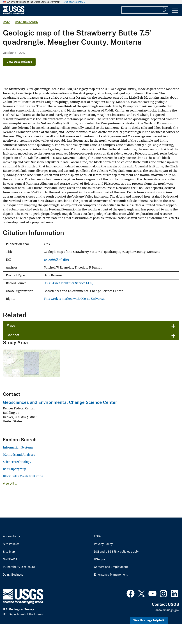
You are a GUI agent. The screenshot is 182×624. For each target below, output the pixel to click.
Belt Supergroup (14, 469)
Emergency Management (111, 574)
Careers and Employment (111, 567)
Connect (13, 335)
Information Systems (18, 447)
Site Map (9, 551)
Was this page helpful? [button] (148, 620)
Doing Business (13, 574)
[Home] (13, 13)
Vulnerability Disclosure (19, 567)
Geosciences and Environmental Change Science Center (60, 402)
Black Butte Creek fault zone (23, 476)
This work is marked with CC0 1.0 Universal (74, 298)
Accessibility (11, 536)
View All (10, 483)
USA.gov (99, 559)
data (6, 21)
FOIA (97, 536)
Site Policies (11, 544)
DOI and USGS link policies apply (116, 551)
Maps (10, 325)
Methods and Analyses (19, 454)
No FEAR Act (11, 559)
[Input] (144, 10)
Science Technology (17, 462)
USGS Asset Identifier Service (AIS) (68, 283)
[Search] (164, 10)
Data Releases (26, 21)
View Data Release (19, 61)
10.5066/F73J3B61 (56, 259)
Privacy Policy (103, 544)
